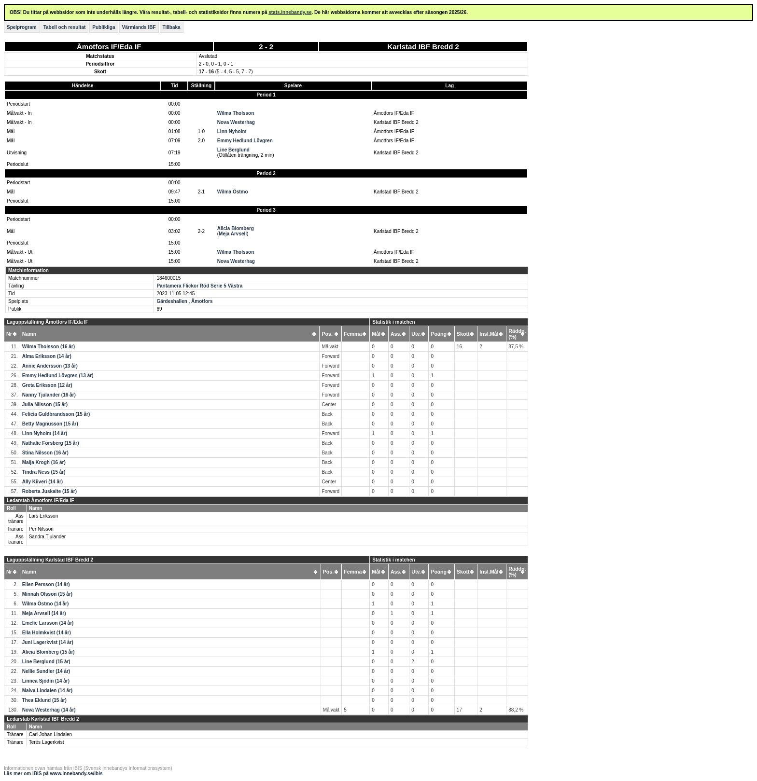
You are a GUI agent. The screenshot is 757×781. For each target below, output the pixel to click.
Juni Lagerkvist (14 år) (47, 642)
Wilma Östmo (232, 191)
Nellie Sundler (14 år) (46, 671)
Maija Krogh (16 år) (44, 462)
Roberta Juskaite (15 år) (49, 491)
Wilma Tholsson (235, 113)
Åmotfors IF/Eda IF (109, 46)
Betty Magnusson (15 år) (50, 423)
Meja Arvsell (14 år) (44, 613)
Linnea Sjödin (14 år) (46, 681)
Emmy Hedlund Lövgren (245, 140)
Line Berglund (233, 149)
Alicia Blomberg (235, 228)
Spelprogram (22, 27)
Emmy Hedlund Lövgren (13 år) (58, 375)
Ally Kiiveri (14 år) (42, 481)
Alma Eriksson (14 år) (46, 356)
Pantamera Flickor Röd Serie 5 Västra (199, 285)
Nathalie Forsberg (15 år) (50, 443)
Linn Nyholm (232, 131)
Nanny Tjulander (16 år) (49, 394)
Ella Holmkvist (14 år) (46, 632)
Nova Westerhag (236, 122)
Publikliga (103, 27)
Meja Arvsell (233, 233)
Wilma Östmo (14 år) (45, 603)
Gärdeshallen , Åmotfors (184, 301)
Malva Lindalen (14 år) (47, 690)
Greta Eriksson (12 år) (47, 385)
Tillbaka (172, 27)
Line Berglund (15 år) (46, 661)
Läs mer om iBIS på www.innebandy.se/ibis (53, 773)
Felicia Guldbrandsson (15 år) (56, 414)
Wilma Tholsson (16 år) (48, 346)
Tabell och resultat (64, 27)
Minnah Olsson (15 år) (47, 594)
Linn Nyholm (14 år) (44, 433)
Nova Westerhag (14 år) (49, 709)
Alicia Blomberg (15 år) (48, 652)
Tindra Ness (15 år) (44, 472)
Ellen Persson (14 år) (46, 584)
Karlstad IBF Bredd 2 (423, 46)
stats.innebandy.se (289, 12)
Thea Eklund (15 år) (44, 700)
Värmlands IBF (139, 27)
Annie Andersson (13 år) (50, 366)
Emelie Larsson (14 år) (48, 623)
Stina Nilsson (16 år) (45, 452)
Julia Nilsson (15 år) (45, 404)
